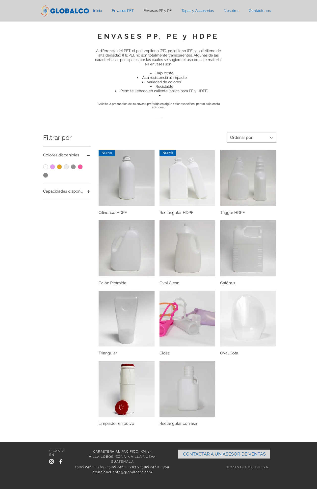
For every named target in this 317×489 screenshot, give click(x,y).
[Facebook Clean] (60, 461)
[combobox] (251, 138)
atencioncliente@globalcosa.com (122, 472)
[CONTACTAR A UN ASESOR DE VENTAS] (224, 454)
